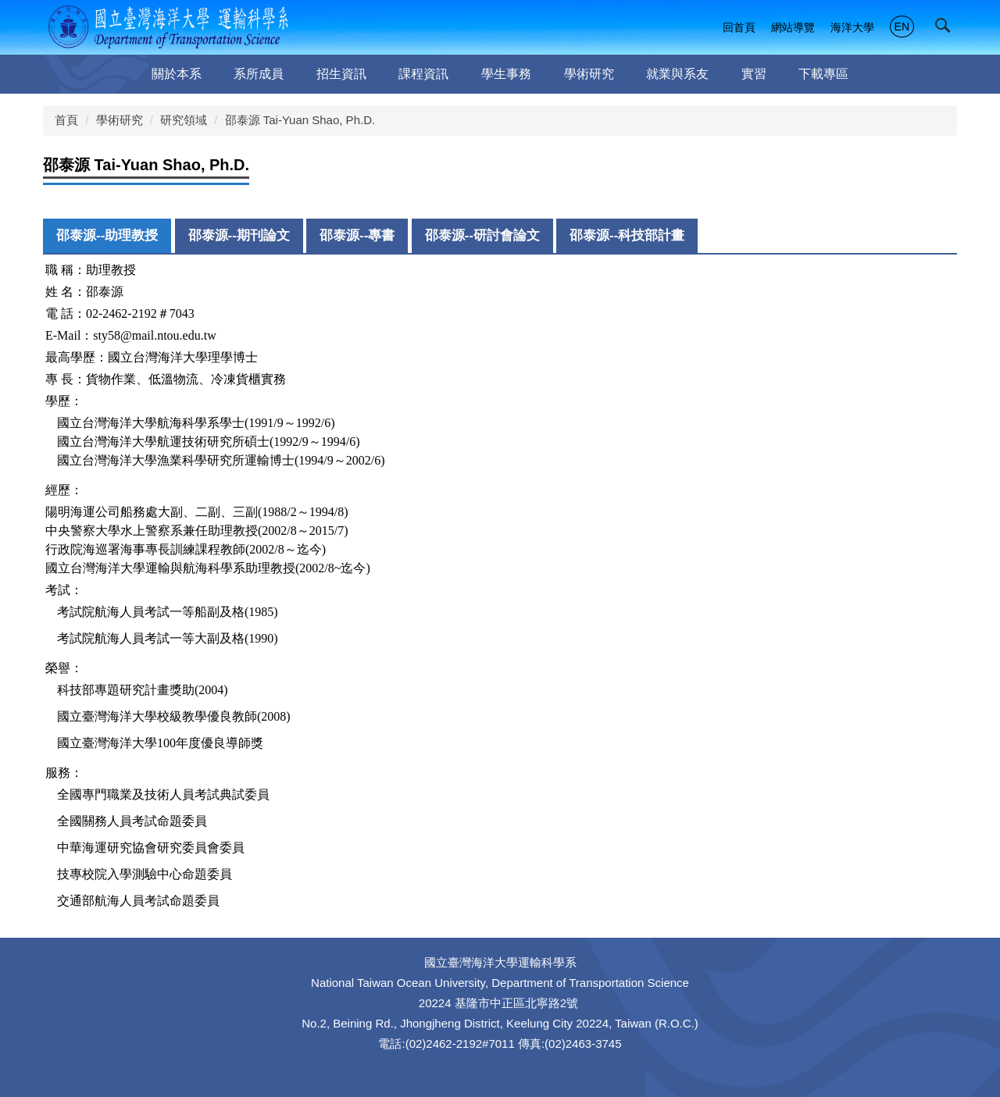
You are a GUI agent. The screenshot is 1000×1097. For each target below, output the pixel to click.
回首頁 (739, 27)
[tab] (107, 236)
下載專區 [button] (823, 73)
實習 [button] (753, 73)
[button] (946, 29)
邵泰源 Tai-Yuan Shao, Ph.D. (300, 119)
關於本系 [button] (177, 73)
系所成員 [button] (259, 73)
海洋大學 (852, 27)
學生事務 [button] (506, 73)
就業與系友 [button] (677, 73)
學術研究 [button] (589, 73)
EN (902, 26)
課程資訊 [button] (423, 73)
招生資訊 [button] (341, 73)
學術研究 (119, 119)
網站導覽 (793, 27)
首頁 (66, 119)
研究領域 (183, 119)
